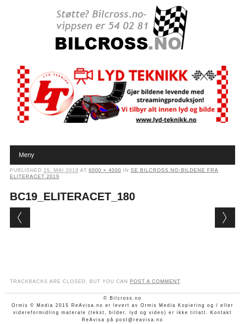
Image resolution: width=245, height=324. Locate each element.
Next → (225, 217)
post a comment (155, 281)
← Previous (20, 217)
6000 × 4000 (105, 170)
